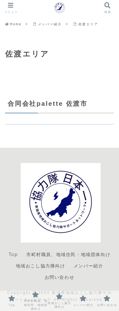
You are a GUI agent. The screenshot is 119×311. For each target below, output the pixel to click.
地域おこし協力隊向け (40, 266)
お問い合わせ (60, 277)
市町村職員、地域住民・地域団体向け (68, 254)
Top (13, 254)
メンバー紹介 (88, 266)
